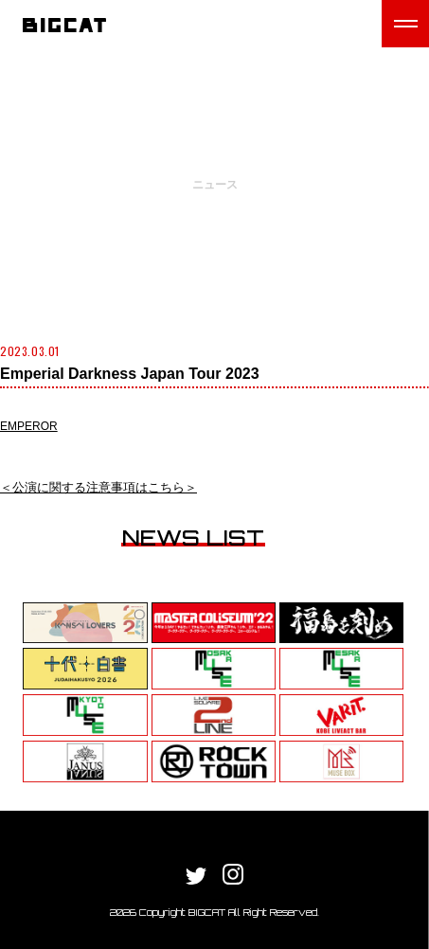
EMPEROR (29, 426)
